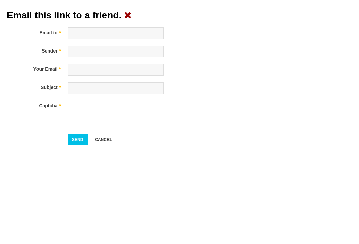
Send (77, 139)
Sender (51, 51)
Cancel (103, 139)
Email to (50, 32)
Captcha (50, 105)
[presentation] (119, 114)
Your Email (47, 69)
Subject (51, 87)
